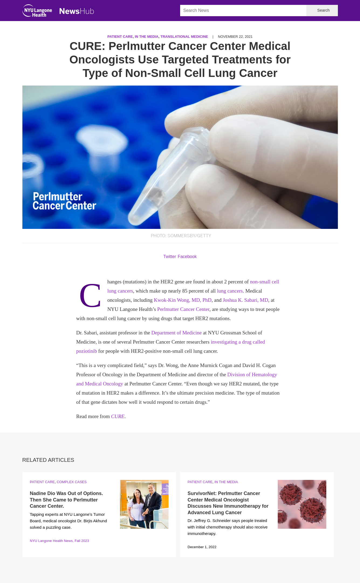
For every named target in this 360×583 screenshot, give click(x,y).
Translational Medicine (184, 37)
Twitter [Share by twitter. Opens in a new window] (169, 256)
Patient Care (120, 37)
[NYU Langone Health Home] (37, 11)
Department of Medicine (176, 332)
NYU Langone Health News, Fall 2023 (59, 541)
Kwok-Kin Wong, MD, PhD (182, 300)
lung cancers (230, 291)
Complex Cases (72, 482)
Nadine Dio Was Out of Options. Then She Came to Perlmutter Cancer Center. (66, 500)
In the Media (147, 37)
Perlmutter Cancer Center (183, 309)
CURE (118, 416)
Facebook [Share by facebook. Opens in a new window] (187, 256)
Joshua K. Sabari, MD (245, 300)
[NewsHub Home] (77, 11)
